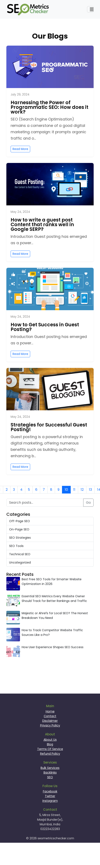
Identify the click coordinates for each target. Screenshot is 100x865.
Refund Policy (50, 753)
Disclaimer (50, 721)
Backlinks (50, 772)
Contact (50, 716)
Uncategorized (20, 562)
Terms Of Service (50, 749)
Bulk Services (50, 768)
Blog (50, 744)
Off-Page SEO (19, 521)
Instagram (50, 801)
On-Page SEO (19, 529)
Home (50, 711)
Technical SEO (19, 554)
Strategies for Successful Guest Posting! (49, 427)
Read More (20, 149)
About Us (50, 739)
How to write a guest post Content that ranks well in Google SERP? (42, 224)
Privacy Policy (50, 725)
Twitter (50, 796)
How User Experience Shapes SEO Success (52, 647)
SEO (50, 777)
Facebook (50, 791)
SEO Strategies (20, 538)
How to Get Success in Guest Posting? (45, 327)
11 (74, 489)
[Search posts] (44, 503)
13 (90, 489)
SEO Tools (16, 546)
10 (66, 489)
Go (88, 502)
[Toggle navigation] (90, 9)
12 (82, 489)
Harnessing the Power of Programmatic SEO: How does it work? (49, 107)
